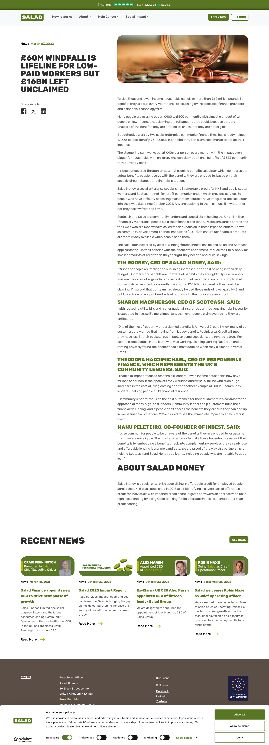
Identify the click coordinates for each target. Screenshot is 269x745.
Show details (184, 735)
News (25, 44)
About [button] (83, 17)
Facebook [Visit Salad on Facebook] (162, 691)
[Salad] (26, 679)
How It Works (62, 17)
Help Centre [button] (107, 17)
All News (239, 539)
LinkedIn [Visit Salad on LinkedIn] (161, 696)
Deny (239, 735)
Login (239, 17)
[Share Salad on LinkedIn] (43, 111)
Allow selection (239, 724)
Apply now (218, 17)
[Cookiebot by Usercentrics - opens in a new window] (22, 738)
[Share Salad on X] (33, 111)
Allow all (239, 712)
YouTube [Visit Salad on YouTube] (161, 701)
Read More (47, 639)
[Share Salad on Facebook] (24, 111)
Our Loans (162, 678)
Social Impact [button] (136, 17)
